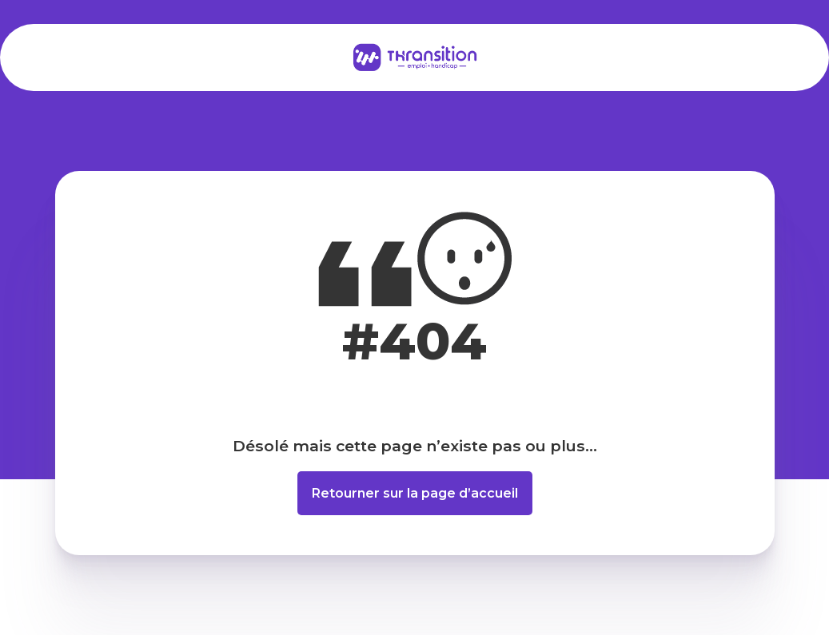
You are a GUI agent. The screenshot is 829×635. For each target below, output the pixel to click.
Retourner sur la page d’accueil (415, 493)
